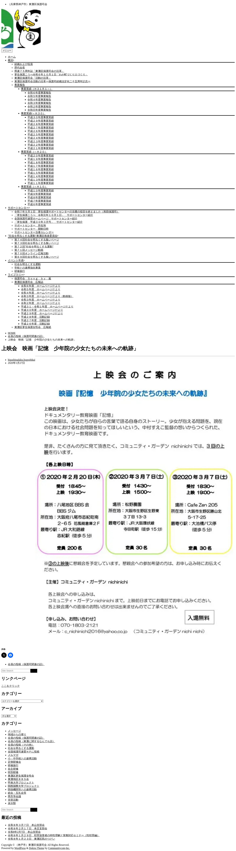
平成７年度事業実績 (39, 200)
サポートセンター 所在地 (30, 225)
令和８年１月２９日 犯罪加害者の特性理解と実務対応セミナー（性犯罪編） (54, 835)
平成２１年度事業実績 (41, 148)
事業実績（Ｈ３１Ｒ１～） (36, 88)
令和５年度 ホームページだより (40, 289)
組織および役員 (23, 64)
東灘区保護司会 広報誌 (28, 282)
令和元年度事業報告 (39, 109)
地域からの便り (17, 734)
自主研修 (13, 768)
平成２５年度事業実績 (41, 134)
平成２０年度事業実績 (41, 155)
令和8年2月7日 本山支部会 (24, 832)
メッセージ (14, 731)
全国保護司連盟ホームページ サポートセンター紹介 (45, 218)
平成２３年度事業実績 (41, 141)
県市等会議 (14, 796)
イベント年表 (16, 260)
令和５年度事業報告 (39, 96)
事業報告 (19, 84)
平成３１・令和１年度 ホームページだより (47, 306)
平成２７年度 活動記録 (35, 320)
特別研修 (13, 772)
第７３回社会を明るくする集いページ (36, 243)
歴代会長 (19, 67)
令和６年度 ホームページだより (40, 285)
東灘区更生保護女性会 (21, 775)
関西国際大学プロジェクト (23, 786)
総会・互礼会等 (17, 793)
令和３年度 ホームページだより (40, 299)
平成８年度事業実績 (39, 197)
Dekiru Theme (36, 848)
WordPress (20, 848)
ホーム (12, 56)
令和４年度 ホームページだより (40, 292)
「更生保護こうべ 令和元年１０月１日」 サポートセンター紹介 (53, 215)
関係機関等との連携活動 (22, 789)
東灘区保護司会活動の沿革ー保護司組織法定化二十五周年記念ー (52, 81)
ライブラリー (16, 274)
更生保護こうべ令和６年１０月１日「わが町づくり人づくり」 (51, 74)
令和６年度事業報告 (39, 92)
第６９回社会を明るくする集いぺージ (36, 256)
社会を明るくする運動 (27, 264)
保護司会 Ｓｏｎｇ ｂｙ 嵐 (32, 278)
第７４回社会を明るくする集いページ (36, 239)
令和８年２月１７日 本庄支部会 (27, 828)
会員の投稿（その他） (21, 744)
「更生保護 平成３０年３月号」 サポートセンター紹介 (48, 222)
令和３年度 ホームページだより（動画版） (47, 296)
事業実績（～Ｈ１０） (34, 186)
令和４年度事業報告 (39, 99)
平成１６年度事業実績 (41, 169)
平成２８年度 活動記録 (35, 316)
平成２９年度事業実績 (41, 120)
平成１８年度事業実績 (41, 162)
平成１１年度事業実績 (41, 183)
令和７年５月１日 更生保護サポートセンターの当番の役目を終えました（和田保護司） (66, 211)
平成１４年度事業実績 (41, 176)
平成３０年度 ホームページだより (42, 310)
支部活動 (13, 799)
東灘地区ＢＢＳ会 (18, 779)
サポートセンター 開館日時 (31, 228)
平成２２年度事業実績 (41, 144)
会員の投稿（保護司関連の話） (26, 336)
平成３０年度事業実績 (41, 117)
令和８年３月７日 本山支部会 (26, 825)
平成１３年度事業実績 (41, 179)
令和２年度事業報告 (39, 106)
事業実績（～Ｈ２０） (34, 151)
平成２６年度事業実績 (41, 131)
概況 (10, 60)
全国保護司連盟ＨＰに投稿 (23, 751)
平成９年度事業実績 (39, 194)
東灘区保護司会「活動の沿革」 (32, 78)
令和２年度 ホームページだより (40, 303)
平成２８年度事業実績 (41, 124)
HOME (12, 333)
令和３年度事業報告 (39, 103)
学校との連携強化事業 (27, 267)
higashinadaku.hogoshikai (21, 359)
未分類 (12, 803)
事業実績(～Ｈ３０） (33, 113)
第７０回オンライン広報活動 (31, 253)
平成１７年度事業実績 (41, 166)
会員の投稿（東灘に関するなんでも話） (31, 741)
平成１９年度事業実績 (41, 159)
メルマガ (13, 755)
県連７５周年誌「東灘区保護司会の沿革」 (39, 71)
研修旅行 (19, 271)
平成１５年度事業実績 (41, 172)
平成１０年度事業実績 (41, 190)
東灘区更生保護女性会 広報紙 (32, 327)
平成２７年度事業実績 (41, 127)
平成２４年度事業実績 (41, 138)
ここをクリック (10, 686)
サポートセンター (18, 207)
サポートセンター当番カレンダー (34, 232)
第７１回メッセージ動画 (28, 250)
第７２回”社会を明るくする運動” (33, 246)
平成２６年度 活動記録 (35, 323)
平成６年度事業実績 (39, 204)
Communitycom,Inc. (59, 848)
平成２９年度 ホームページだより (42, 313)
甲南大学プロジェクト (21, 782)
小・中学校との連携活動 (22, 758)
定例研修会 (14, 762)
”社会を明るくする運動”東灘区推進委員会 (32, 235)
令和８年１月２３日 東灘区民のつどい (31, 838)
